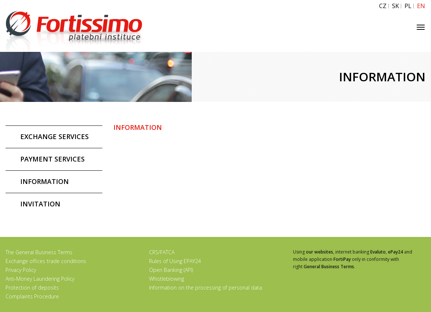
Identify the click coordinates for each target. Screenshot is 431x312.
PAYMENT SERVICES (52, 159)
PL (407, 6)
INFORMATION (44, 181)
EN (421, 6)
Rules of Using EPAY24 (175, 261)
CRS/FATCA (161, 252)
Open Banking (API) (171, 269)
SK (395, 6)
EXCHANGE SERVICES (54, 136)
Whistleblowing (166, 278)
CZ (382, 6)
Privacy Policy (21, 269)
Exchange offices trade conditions (46, 261)
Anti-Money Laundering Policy (40, 278)
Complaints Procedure (32, 296)
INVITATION (40, 203)
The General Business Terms (39, 252)
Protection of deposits (32, 287)
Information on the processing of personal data (205, 287)
